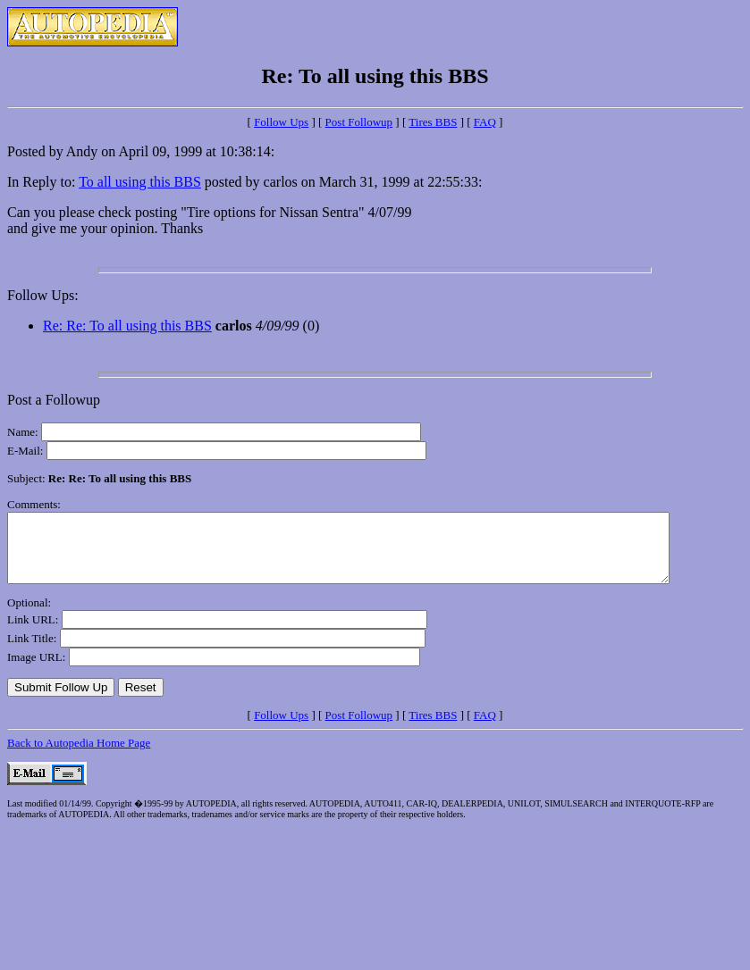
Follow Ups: (43, 295)
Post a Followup (53, 399)
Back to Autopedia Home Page (78, 756)
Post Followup (359, 122)
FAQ (485, 122)
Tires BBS (433, 122)
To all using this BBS (140, 181)
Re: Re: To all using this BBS (127, 325)
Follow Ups (281, 122)
